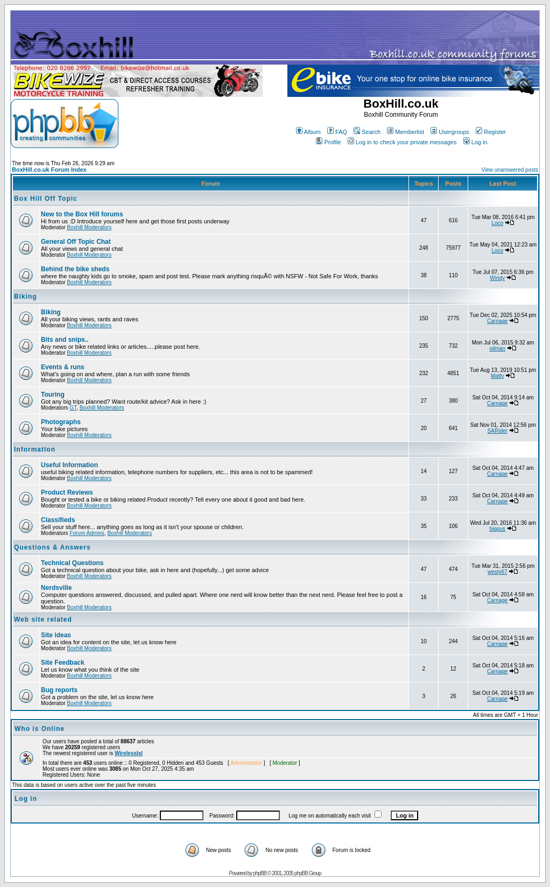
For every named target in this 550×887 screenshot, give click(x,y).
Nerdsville (56, 588)
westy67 (497, 572)
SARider (497, 431)
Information (34, 449)
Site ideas (56, 635)
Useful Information (69, 465)
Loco (497, 223)
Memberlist (405, 132)
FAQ (337, 132)
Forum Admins (86, 533)
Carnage (497, 321)
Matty (497, 376)
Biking (25, 296)
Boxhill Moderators (89, 227)
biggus (497, 529)
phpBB (259, 873)
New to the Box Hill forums (82, 214)
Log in (475, 142)
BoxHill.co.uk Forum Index (49, 169)
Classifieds (58, 520)
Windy (497, 278)
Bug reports (59, 690)
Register (491, 132)
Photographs (61, 422)
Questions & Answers (52, 547)
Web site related (43, 619)
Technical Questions (72, 563)
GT (72, 408)
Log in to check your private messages (402, 142)
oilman (497, 348)
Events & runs (62, 367)
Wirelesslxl (129, 753)
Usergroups (450, 132)
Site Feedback (62, 662)
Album (308, 132)
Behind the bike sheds (75, 269)
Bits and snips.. (65, 339)
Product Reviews (67, 492)
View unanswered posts (510, 170)
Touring (53, 394)
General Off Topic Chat (76, 241)
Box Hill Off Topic (45, 198)
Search (367, 132)
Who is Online (40, 729)
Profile (328, 142)
